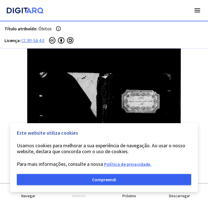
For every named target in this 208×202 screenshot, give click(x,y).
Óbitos (45, 28)
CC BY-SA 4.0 (32, 40)
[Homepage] (25, 11)
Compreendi (104, 179)
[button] (28, 193)
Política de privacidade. (128, 164)
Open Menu (197, 10)
